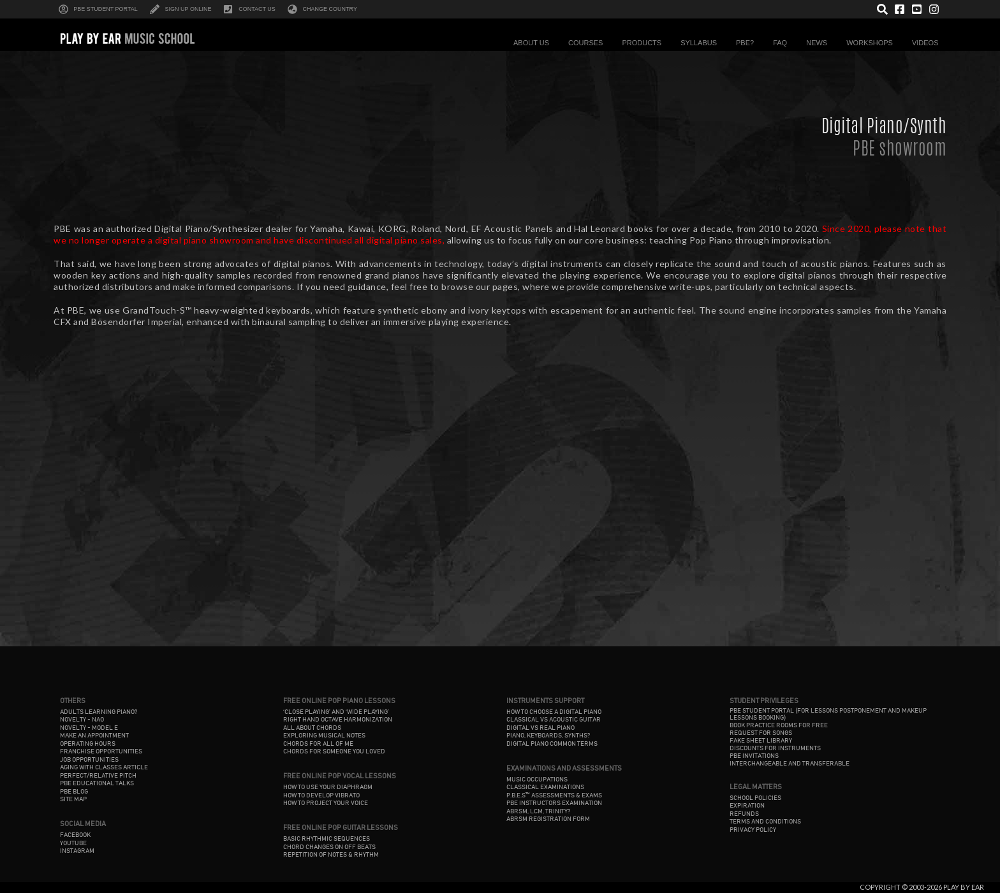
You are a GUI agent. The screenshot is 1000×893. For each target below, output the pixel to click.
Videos (928, 42)
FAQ (783, 42)
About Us (534, 42)
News (820, 42)
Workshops (872, 42)
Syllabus (701, 42)
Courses (588, 42)
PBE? (748, 42)
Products (645, 42)
